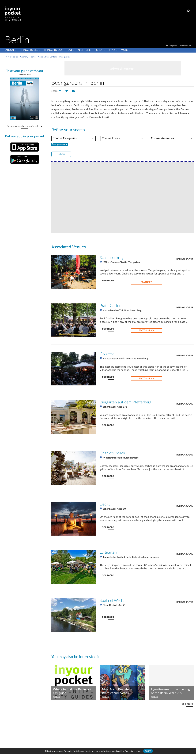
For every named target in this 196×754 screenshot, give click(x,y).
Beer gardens (184, 259)
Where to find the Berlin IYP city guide (72, 691)
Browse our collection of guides (23, 126)
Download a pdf (25, 74)
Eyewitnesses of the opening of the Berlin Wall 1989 (170, 691)
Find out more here (133, 751)
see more (108, 280)
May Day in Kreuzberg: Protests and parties (117, 691)
